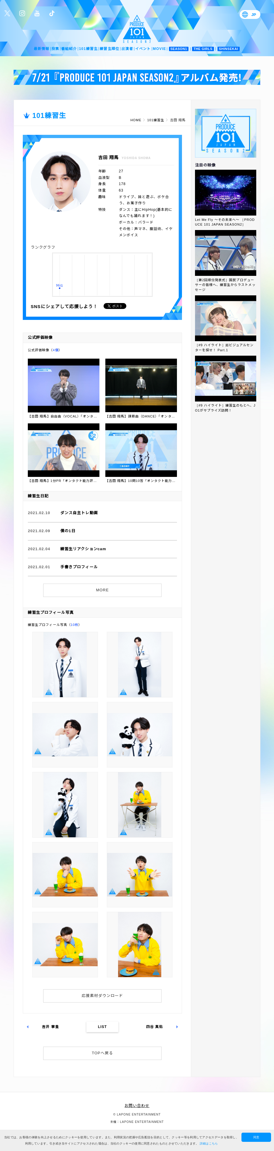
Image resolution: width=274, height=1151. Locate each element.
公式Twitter (7, 13)
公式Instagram (22, 13)
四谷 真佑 (154, 1027)
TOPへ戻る (102, 1053)
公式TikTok (51, 13)
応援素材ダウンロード (102, 995)
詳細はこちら (209, 1143)
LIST (102, 1027)
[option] (137, 77)
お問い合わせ (137, 1105)
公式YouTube (37, 13)
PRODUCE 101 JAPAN (137, 29)
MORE (102, 590)
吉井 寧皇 (50, 1027)
